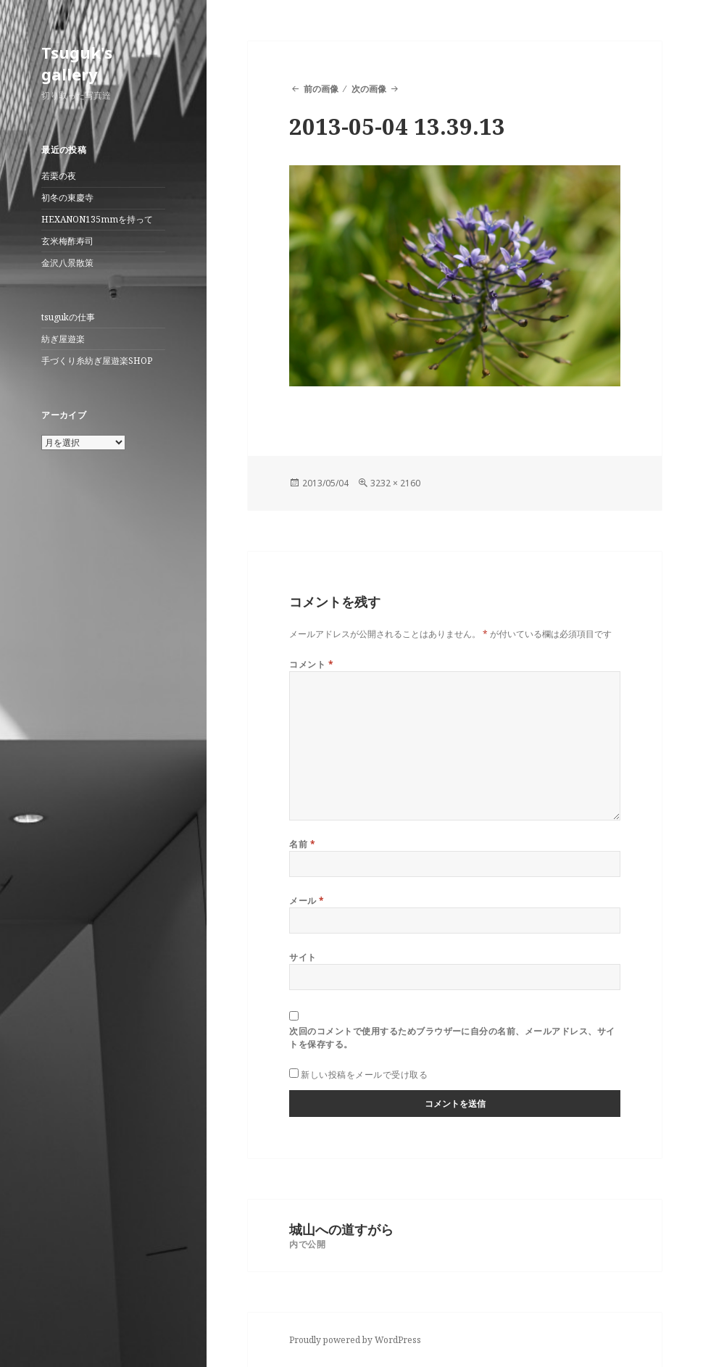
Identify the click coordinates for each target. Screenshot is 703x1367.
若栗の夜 (58, 176)
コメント (311, 664)
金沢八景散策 (67, 263)
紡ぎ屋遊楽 (63, 339)
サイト (302, 957)
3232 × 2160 (395, 483)
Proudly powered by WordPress (355, 1340)
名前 (302, 844)
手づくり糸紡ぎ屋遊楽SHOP (96, 360)
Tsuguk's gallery (76, 63)
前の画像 (321, 89)
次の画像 (369, 89)
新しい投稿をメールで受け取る (364, 1074)
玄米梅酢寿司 (67, 241)
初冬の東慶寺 (67, 197)
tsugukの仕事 (68, 317)
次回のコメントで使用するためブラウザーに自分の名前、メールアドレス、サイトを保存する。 (452, 1037)
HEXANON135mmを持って (97, 219)
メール (306, 900)
